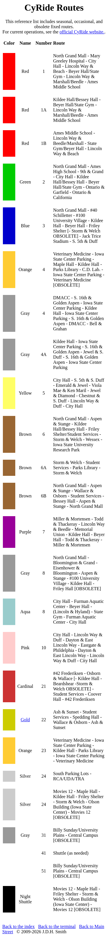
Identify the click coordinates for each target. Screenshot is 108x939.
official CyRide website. (82, 31)
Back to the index (18, 926)
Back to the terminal (56, 926)
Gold (25, 719)
